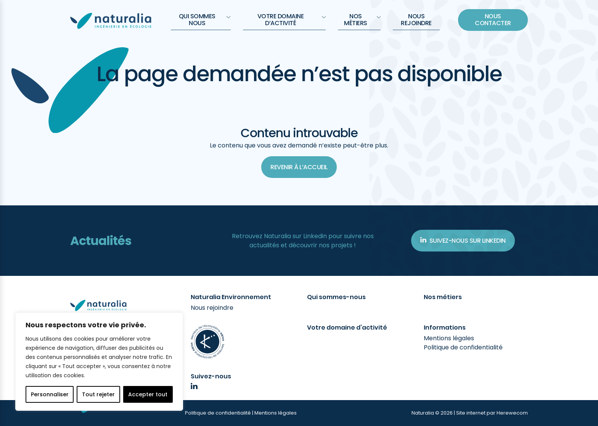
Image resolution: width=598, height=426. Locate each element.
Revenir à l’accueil (299, 167)
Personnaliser (50, 394)
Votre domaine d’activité (291, 19)
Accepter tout (147, 394)
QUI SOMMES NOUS (205, 19)
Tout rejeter (98, 394)
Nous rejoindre (416, 19)
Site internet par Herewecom (492, 412)
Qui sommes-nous (336, 297)
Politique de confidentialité (463, 347)
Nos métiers (362, 19)
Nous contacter (493, 19)
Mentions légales (449, 338)
